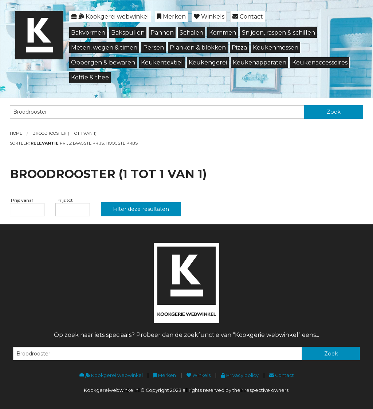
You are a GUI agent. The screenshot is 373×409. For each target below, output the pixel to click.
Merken (171, 16)
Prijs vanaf (21, 200)
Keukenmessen (275, 47)
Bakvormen (88, 32)
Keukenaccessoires (320, 62)
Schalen (191, 32)
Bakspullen (128, 32)
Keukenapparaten (259, 62)
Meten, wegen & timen (104, 47)
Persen (153, 47)
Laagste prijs (88, 143)
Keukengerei (208, 62)
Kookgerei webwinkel (110, 16)
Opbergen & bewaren (103, 62)
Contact (247, 16)
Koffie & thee (90, 77)
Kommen (222, 32)
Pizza (239, 47)
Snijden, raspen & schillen (278, 32)
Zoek (334, 112)
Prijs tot (64, 200)
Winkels (209, 16)
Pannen (162, 32)
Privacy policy (240, 375)
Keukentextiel (162, 62)
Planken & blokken (198, 47)
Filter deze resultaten (141, 209)
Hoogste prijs (122, 143)
